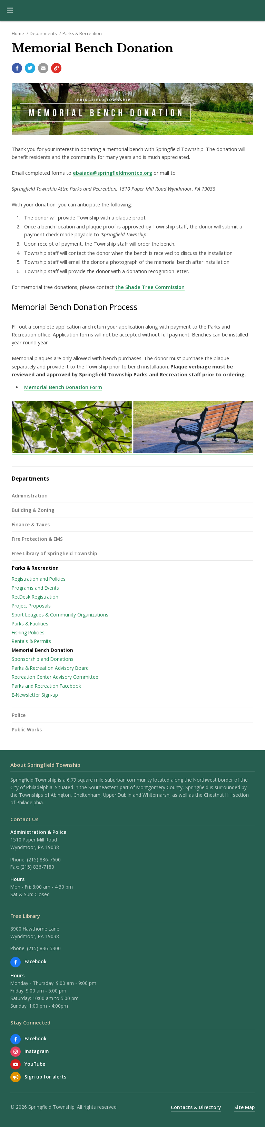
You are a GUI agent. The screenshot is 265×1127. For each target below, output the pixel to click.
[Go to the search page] (254, 10)
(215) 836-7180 (37, 866)
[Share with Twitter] (30, 68)
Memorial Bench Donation (42, 650)
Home (18, 33)
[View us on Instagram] (15, 1051)
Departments (43, 33)
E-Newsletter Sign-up (35, 694)
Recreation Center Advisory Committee (55, 677)
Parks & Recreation (82, 33)
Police (19, 715)
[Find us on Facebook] (15, 962)
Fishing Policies (28, 632)
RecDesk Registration (35, 596)
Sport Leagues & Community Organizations (60, 614)
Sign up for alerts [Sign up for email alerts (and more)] (45, 1076)
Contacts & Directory (196, 1107)
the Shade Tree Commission (150, 287)
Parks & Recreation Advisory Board (50, 668)
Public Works (27, 729)
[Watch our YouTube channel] (15, 1064)
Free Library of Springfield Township (54, 553)
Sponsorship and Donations (42, 659)
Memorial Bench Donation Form (63, 387)
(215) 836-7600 (44, 859)
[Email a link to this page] (43, 68)
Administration (30, 495)
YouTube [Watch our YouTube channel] (34, 1064)
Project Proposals (31, 605)
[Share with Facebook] (17, 68)
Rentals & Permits (31, 641)
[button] (10, 10)
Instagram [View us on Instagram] (36, 1051)
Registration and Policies (39, 579)
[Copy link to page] (56, 68)
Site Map (244, 1107)
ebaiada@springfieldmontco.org (112, 173)
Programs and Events (35, 587)
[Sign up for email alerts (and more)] (15, 1077)
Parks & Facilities (30, 623)
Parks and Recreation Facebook (46, 686)
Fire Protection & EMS (37, 539)
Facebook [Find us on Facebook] (35, 961)
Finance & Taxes (31, 524)
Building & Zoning (33, 510)
